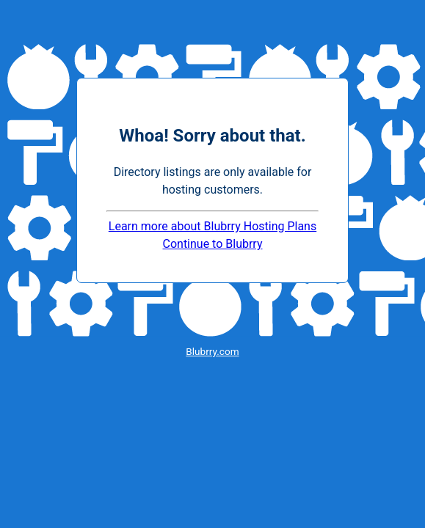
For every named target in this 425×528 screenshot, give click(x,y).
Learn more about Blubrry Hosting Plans (212, 226)
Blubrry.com (212, 351)
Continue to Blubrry (213, 244)
